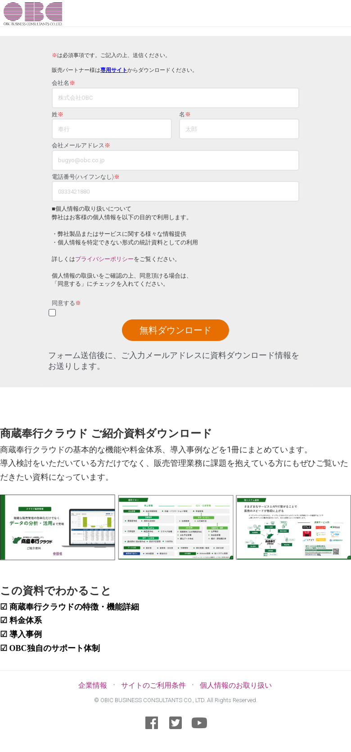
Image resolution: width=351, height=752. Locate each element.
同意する (66, 303)
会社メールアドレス (81, 145)
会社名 (63, 83)
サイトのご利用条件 (153, 685)
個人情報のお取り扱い (236, 685)
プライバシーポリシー (104, 259)
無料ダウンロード (176, 330)
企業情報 (92, 685)
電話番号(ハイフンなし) (86, 177)
